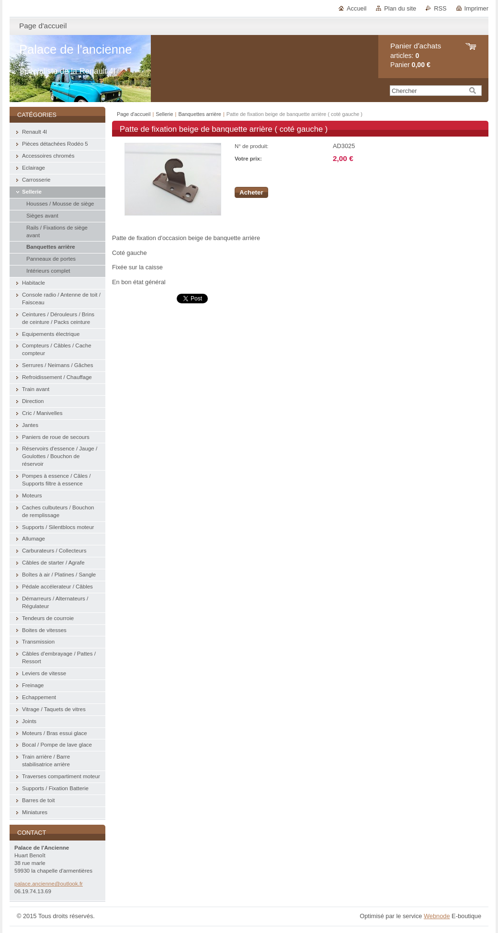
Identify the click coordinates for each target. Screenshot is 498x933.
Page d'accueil (133, 114)
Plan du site (400, 8)
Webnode (437, 916)
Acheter (251, 192)
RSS (440, 8)
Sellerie (164, 114)
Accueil (356, 8)
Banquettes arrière (199, 114)
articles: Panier (415, 55)
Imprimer (476, 8)
